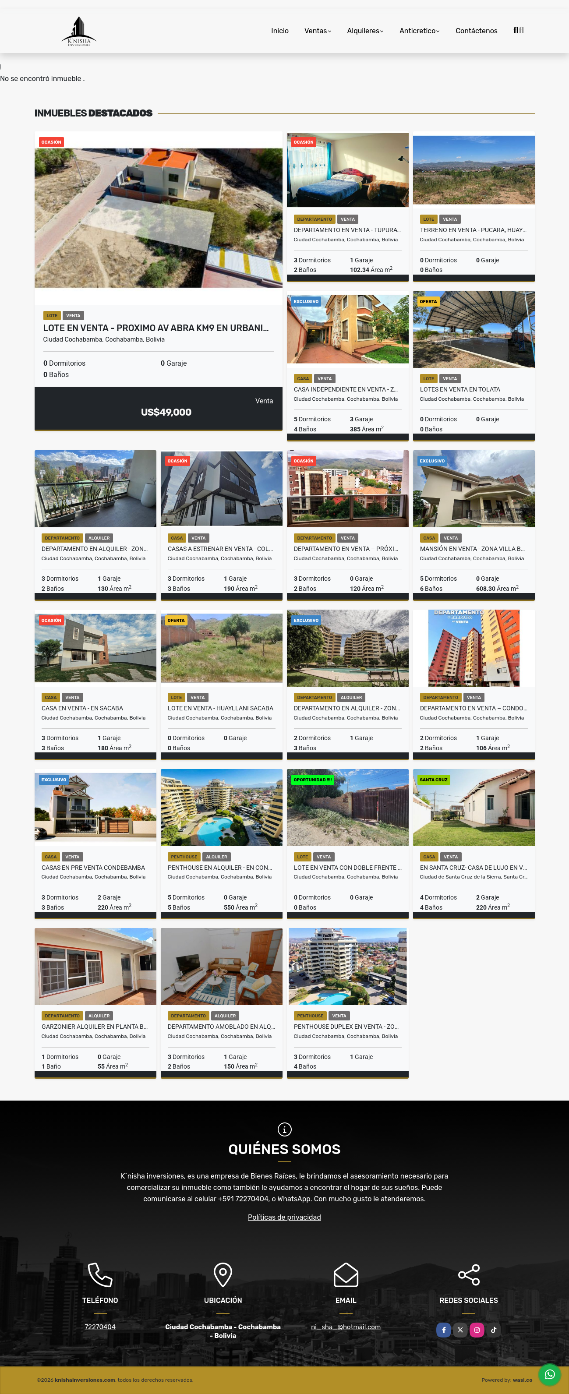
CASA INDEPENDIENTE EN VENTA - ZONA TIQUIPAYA (348, 389)
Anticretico (417, 31)
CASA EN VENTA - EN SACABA (82, 708)
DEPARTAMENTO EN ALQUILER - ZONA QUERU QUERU (95, 548)
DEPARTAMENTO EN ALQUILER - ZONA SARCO (348, 708)
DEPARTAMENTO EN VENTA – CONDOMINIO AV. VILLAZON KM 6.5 (474, 708)
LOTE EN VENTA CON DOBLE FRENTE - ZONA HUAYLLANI (348, 867)
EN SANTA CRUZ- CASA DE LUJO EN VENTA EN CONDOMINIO (474, 867)
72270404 (100, 1327)
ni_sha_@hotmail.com (346, 1327)
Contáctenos (477, 31)
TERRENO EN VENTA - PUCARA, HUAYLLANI (474, 229)
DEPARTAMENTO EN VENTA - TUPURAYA (348, 229)
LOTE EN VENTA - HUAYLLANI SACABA (220, 708)
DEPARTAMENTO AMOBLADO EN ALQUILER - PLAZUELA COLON (222, 1026)
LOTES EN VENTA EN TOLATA (460, 389)
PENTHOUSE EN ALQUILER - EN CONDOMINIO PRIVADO (222, 867)
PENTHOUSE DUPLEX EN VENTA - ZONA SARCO (348, 1026)
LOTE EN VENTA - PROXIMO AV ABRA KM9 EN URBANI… (156, 328)
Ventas (315, 31)
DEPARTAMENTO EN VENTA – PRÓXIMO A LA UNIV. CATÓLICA (348, 548)
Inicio (280, 31)
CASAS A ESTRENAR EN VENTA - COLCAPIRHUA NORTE (222, 548)
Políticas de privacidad (284, 1217)
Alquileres (363, 31)
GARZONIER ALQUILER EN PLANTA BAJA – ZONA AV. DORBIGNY (95, 1026)
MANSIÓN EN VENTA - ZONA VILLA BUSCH (474, 548)
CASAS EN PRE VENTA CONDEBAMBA (93, 867)
